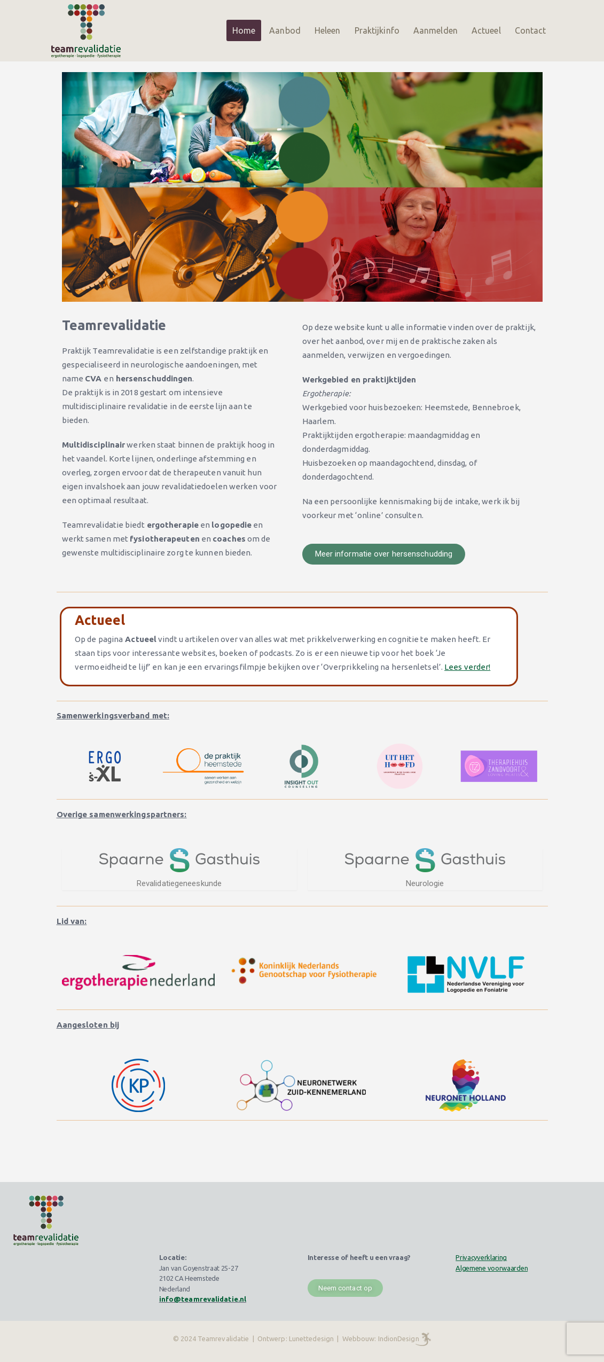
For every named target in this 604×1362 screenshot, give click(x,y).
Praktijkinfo (377, 30)
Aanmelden (435, 30)
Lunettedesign (311, 1338)
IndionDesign (398, 1338)
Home (243, 30)
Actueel (486, 30)
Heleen (328, 30)
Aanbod (285, 30)
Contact (530, 30)
